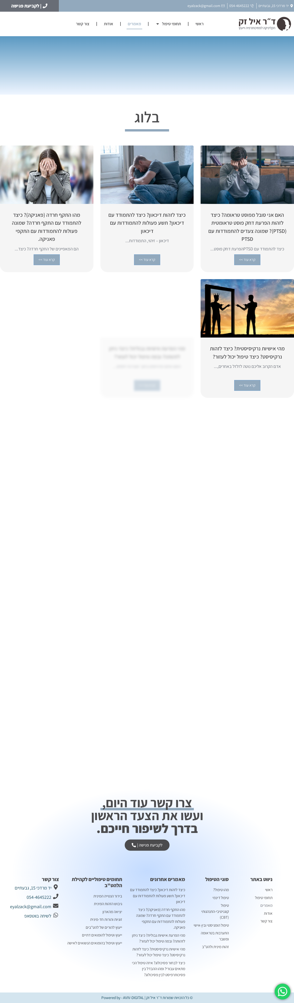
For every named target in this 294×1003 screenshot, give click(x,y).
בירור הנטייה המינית (107, 896)
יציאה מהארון (112, 911)
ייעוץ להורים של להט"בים (104, 927)
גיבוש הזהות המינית (108, 903)
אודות (108, 23)
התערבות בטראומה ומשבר (215, 936)
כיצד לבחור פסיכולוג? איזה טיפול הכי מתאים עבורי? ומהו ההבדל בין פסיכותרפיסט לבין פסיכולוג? (158, 968)
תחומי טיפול (168, 23)
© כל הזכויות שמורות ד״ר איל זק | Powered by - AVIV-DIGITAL (147, 997)
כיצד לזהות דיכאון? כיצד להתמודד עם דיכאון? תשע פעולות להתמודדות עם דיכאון (157, 895)
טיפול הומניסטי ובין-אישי (211, 925)
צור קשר (82, 23)
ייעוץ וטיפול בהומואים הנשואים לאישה (94, 943)
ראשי (199, 23)
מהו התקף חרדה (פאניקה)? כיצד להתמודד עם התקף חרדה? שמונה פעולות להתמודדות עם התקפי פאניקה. (160, 918)
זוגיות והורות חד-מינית (106, 919)
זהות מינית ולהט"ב (215, 946)
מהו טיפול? (221, 889)
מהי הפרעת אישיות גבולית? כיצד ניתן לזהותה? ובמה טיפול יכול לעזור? (158, 938)
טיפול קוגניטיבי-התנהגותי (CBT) (215, 911)
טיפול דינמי (221, 897)
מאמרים (134, 23)
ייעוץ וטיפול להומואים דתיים (102, 935)
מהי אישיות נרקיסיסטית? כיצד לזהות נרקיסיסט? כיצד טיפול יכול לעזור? (158, 952)
